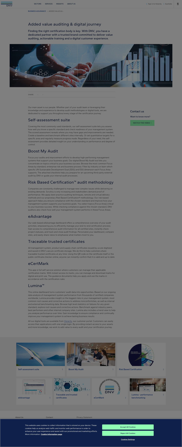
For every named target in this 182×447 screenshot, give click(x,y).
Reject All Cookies (128, 435)
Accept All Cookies (128, 429)
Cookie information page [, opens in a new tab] (51, 436)
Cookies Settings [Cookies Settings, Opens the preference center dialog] (128, 441)
